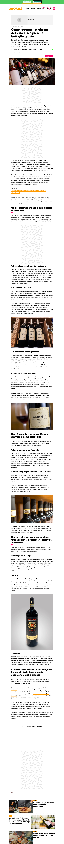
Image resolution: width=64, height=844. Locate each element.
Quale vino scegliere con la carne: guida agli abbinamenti (43, 804)
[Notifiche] (47, 8)
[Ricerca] (43, 8)
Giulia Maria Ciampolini (20, 52)
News (27, 8)
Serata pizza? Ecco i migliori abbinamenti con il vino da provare (44, 835)
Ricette (33, 8)
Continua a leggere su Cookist (32, 726)
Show (39, 8)
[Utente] (50, 8)
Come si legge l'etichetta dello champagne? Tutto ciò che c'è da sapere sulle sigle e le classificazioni (19, 821)
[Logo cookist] (15, 9)
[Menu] (54, 8)
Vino (12, 792)
